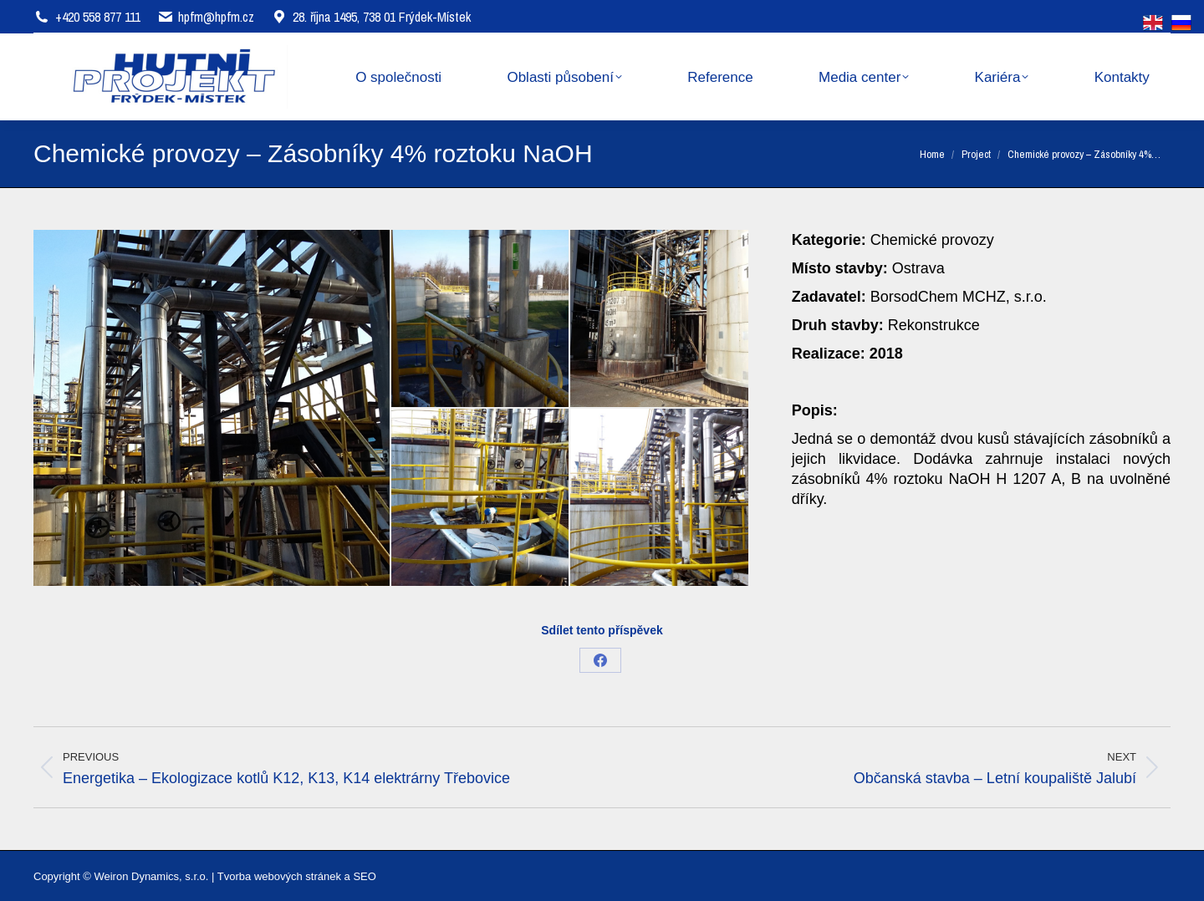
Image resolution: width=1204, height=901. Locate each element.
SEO (364, 876)
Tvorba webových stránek (279, 876)
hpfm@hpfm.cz (216, 17)
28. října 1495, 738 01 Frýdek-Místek (371, 17)
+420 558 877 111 (97, 17)
